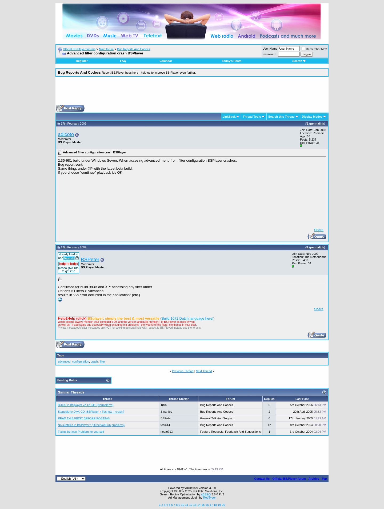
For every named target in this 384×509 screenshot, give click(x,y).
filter (102, 361)
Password (269, 54)
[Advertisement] (192, 93)
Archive (314, 478)
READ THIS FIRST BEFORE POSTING (84, 418)
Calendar (165, 60)
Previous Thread (183, 371)
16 (207, 504)
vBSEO (206, 494)
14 (199, 504)
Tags (60, 355)
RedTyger (209, 497)
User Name (270, 48)
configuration (80, 361)
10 (182, 504)
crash (94, 361)
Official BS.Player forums (79, 49)
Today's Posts (231, 60)
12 (190, 504)
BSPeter (90, 259)
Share (318, 230)
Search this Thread (281, 116)
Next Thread (204, 371)
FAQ (123, 60)
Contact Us (262, 478)
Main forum (106, 49)
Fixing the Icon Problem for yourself (81, 431)
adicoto (66, 134)
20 (223, 504)
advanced (64, 361)
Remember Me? (314, 49)
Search (299, 60)
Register (82, 60)
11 (186, 504)
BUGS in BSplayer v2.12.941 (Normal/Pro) (85, 405)
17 (211, 504)
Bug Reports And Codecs (133, 49)
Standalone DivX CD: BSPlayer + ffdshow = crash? (91, 411)
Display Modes (312, 116)
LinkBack (229, 116)
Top (324, 478)
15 (203, 504)
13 (195, 504)
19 (219, 504)
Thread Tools (252, 116)
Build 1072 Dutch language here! (187, 318)
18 (215, 504)
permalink (317, 123)
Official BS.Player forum (289, 478)
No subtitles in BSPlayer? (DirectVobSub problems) (91, 425)
